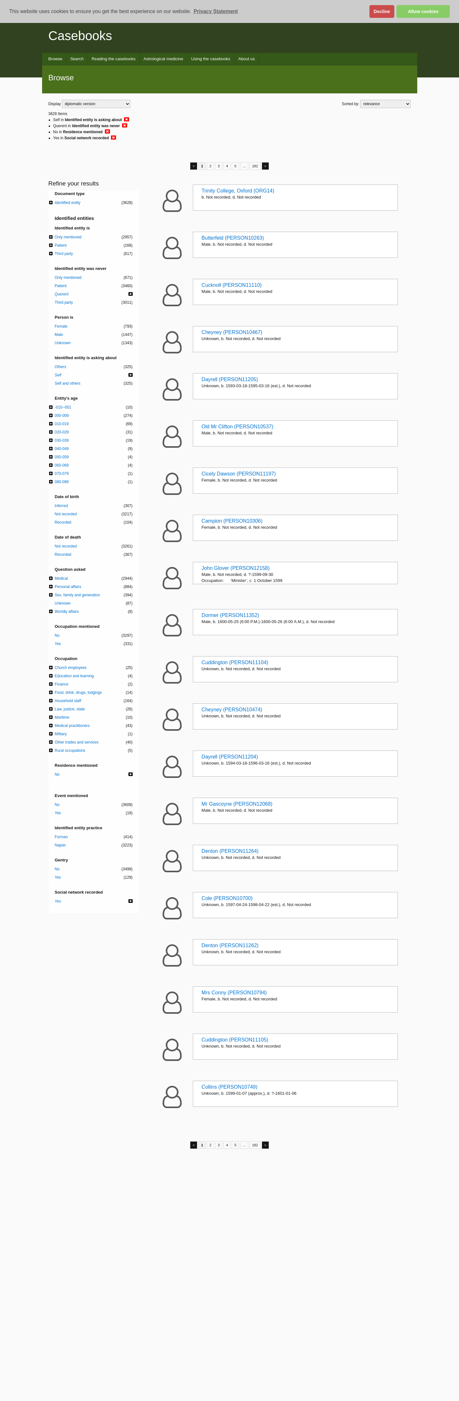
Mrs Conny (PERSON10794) (234, 992)
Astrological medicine (163, 58)
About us (246, 58)
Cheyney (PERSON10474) (231, 709)
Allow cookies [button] (423, 11)
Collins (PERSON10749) (229, 1087)
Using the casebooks (210, 58)
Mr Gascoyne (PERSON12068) (236, 804)
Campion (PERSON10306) (231, 521)
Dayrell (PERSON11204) (229, 756)
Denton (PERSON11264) (230, 851)
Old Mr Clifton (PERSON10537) (237, 426)
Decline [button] (382, 11)
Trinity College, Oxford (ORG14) (237, 190)
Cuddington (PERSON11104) (234, 662)
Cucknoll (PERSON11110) (231, 285)
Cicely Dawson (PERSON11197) (238, 473)
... (244, 166)
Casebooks (80, 36)
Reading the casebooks (113, 58)
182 (255, 166)
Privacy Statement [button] (215, 11)
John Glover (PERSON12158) (235, 568)
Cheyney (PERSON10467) (231, 332)
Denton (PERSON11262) (230, 945)
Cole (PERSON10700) (226, 898)
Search (77, 58)
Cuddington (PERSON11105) (234, 1039)
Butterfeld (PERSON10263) (232, 238)
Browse (55, 58)
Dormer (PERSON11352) (230, 615)
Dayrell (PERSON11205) (229, 379)
